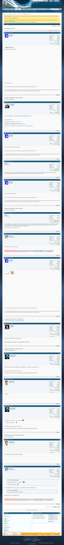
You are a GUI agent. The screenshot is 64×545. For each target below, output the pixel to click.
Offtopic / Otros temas (13, 14)
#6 (59, 212)
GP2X (39, 250)
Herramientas (49, 30)
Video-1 (16, 121)
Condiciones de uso (53, 533)
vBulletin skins (29, 541)
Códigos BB (50, 514)
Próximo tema (34, 509)
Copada (7, 525)
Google (7, 521)
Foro (18, 9)
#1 (59, 32)
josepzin (17, 320)
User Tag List (7, 24)
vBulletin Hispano (31, 540)
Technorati (8, 516)
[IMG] (52, 517)
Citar (58, 130)
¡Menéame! (8, 514)
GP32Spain (35, 9)
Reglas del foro (51, 521)
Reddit (7, 529)
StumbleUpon (8, 527)
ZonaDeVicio (38, 533)
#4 (59, 161)
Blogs (29, 9)
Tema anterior (29, 509)
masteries (6, 99)
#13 (59, 439)
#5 (59, 179)
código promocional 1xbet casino (23, 223)
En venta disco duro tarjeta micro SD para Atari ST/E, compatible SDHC (19, 125)
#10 (59, 353)
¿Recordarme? (36, 2)
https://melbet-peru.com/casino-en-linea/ (36, 173)
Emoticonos (52, 515)
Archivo (42, 533)
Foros (6, 14)
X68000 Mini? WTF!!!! (10, 28)
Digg (6, 518)
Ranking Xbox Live (42, 9)
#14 (59, 466)
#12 (59, 405)
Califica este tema (56, 30)
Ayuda (51, 0)
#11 (59, 379)
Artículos (12, 9)
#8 (59, 257)
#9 (59, 323)
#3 (59, 133)
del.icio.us (7, 520)
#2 (59, 102)
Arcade (23, 9)
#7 (59, 233)
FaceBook (7, 530)
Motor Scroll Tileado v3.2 (27, 250)
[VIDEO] (52, 518)
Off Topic (20, 14)
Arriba (59, 506)
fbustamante (7, 210)
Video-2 (20, 121)
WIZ (41, 250)
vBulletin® (31, 538)
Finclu (7, 523)
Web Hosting (46, 533)
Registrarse (56, 0)
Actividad (7, 9)
